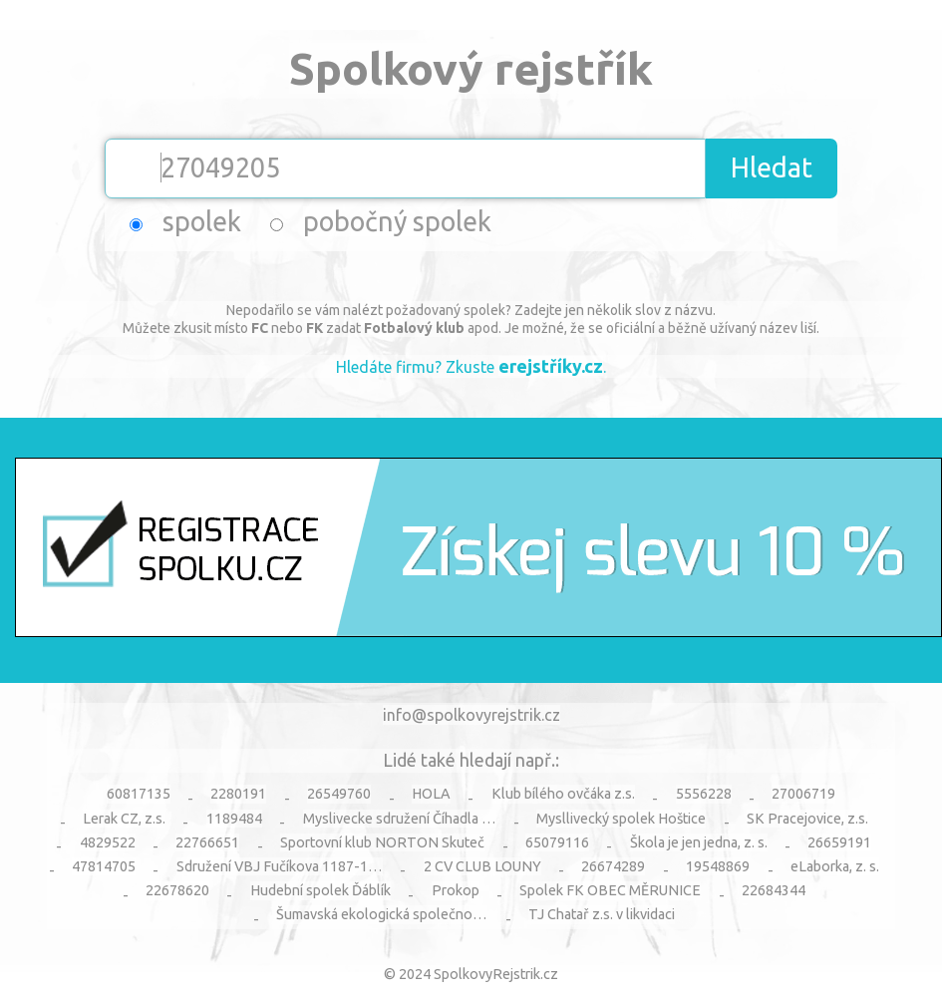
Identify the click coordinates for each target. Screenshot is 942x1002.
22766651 (207, 842)
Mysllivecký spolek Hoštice (621, 819)
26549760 (339, 794)
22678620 (177, 890)
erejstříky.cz (550, 366)
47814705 (104, 866)
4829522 (108, 842)
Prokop (455, 890)
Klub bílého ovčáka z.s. (563, 794)
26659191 (839, 842)
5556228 (704, 794)
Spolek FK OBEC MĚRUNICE (610, 890)
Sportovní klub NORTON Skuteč (382, 842)
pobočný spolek (397, 221)
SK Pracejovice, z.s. (807, 819)
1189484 (234, 819)
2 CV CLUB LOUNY (482, 866)
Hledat (771, 167)
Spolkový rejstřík (471, 68)
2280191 (238, 794)
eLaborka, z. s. (834, 866)
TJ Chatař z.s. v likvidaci (601, 914)
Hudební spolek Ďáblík (320, 890)
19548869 (718, 866)
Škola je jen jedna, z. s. (699, 842)
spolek (201, 221)
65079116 (557, 842)
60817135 (138, 794)
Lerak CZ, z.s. (124, 819)
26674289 (613, 866)
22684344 (773, 890)
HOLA (431, 794)
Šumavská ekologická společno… (381, 914)
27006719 (803, 794)
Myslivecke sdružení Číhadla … (399, 819)
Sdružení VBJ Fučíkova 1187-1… (279, 866)
